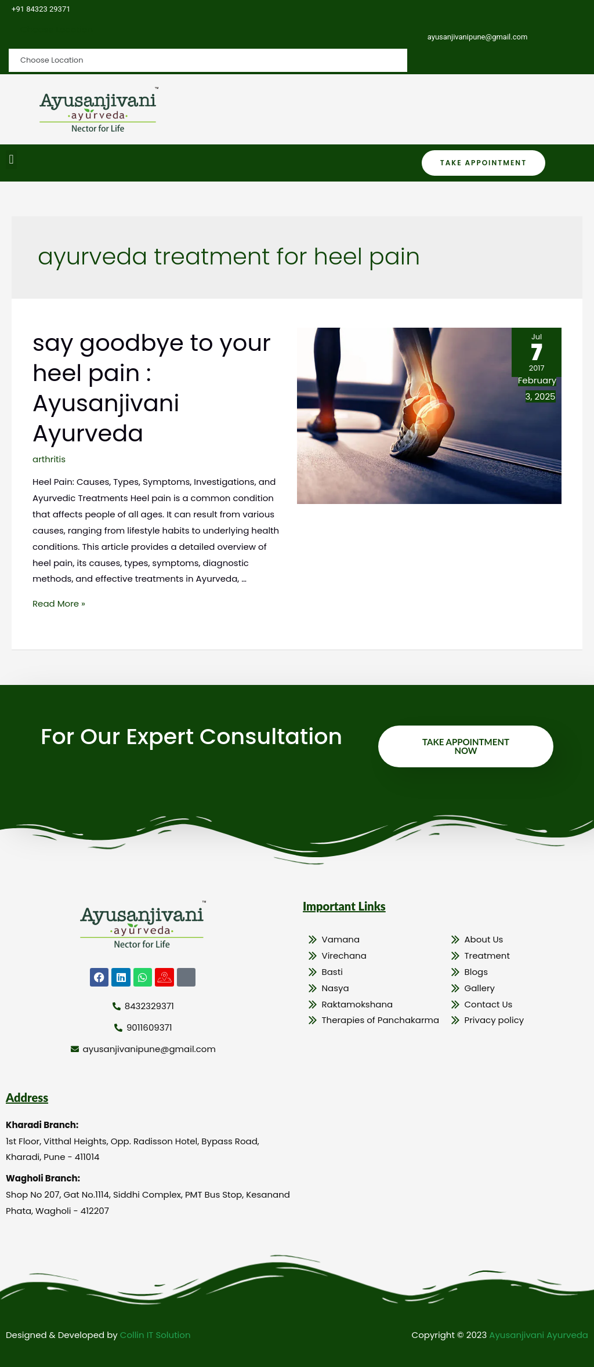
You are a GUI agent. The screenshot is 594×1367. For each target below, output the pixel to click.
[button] (11, 159)
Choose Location (56, 29)
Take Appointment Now (465, 746)
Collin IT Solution (155, 1335)
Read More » (58, 603)
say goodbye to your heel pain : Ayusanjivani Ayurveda (151, 388)
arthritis (49, 459)
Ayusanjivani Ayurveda (538, 1335)
